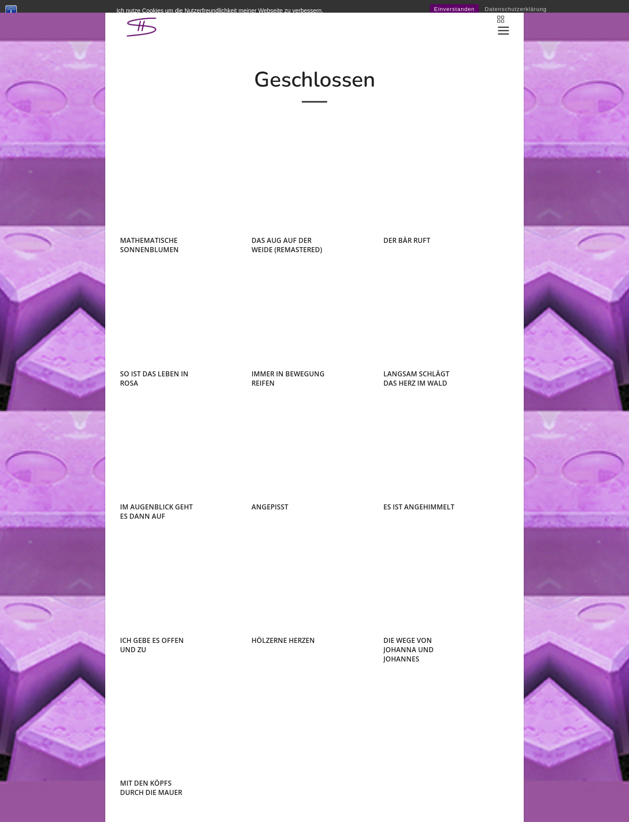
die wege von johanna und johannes (408, 650)
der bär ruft (406, 240)
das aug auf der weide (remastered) (287, 245)
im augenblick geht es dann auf (156, 511)
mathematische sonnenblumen (149, 245)
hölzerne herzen (283, 640)
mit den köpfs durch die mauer (151, 787)
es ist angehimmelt (418, 507)
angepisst (270, 507)
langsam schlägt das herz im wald (416, 378)
